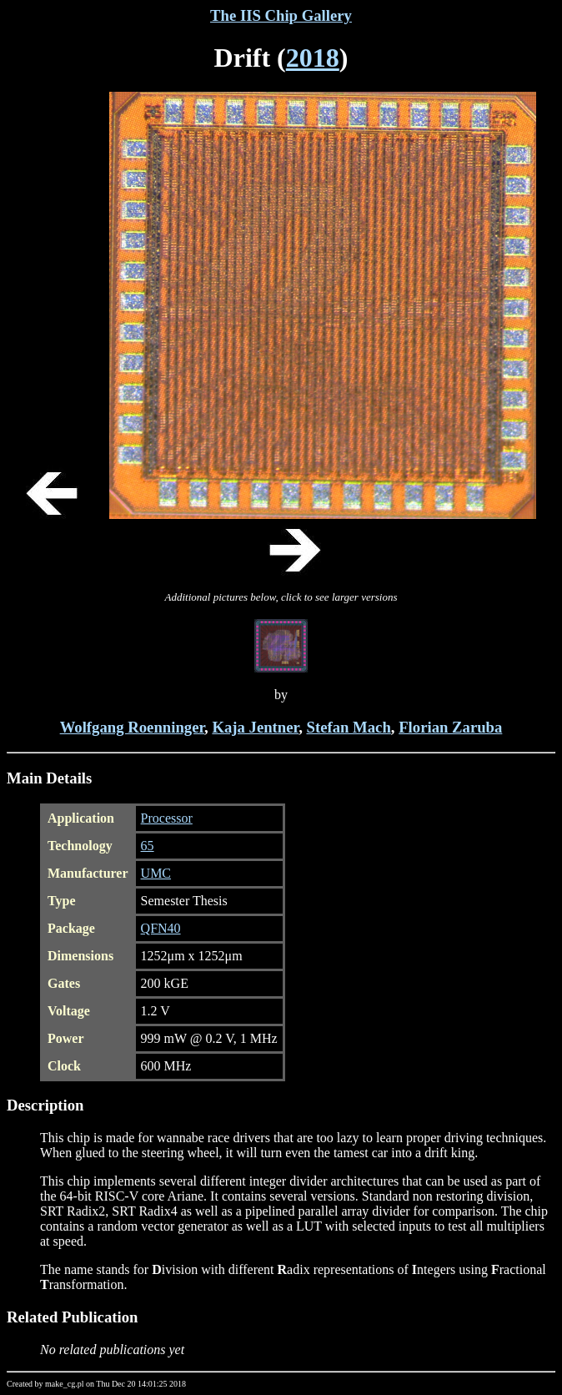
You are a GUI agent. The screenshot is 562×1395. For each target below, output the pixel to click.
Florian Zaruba (450, 727)
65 (147, 846)
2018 (312, 58)
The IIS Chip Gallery (281, 15)
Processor (167, 818)
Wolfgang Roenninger (132, 727)
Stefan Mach (349, 727)
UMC (156, 873)
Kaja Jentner (255, 727)
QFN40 (161, 928)
